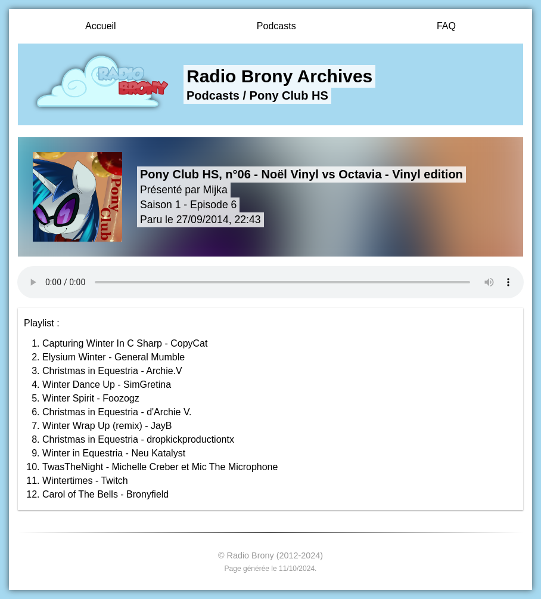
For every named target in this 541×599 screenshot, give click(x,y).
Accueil (100, 26)
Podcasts (276, 26)
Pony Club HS (289, 95)
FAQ (446, 26)
